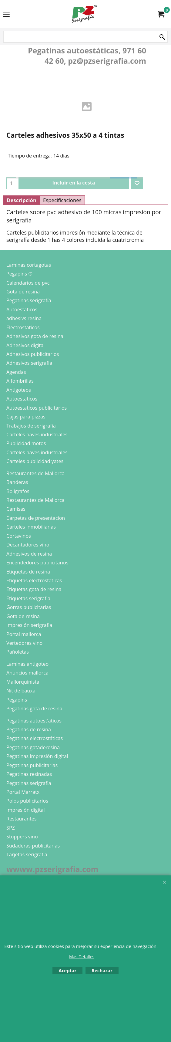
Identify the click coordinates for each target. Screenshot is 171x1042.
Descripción (21, 200)
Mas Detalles (81, 956)
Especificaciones (62, 200)
